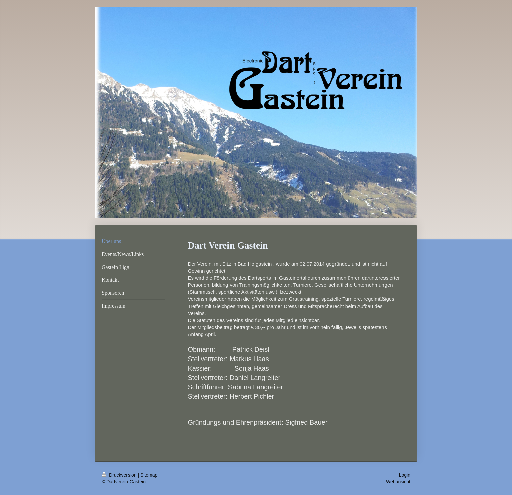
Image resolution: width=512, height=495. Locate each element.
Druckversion (120, 475)
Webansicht (398, 481)
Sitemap (148, 475)
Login (404, 475)
